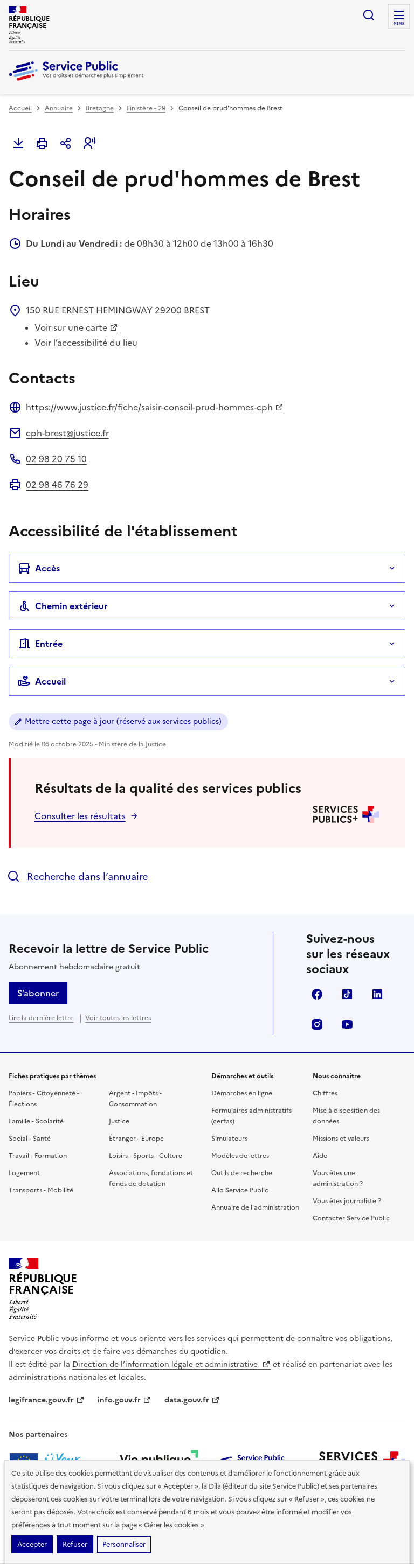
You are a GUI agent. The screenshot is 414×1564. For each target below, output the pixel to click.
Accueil (20, 108)
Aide (320, 1156)
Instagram (317, 1024)
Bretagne (100, 108)
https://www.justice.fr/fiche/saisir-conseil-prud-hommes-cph (155, 407)
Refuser (75, 1544)
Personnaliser (124, 1544)
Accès (39, 568)
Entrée (40, 643)
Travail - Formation (38, 1156)
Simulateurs (229, 1138)
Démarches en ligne (241, 1093)
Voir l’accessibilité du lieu (85, 342)
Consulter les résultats (80, 815)
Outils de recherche (241, 1173)
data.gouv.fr (192, 1400)
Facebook (317, 994)
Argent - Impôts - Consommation (135, 1098)
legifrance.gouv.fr (47, 1400)
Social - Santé (30, 1138)
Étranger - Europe (136, 1138)
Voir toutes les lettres (118, 1018)
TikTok (347, 994)
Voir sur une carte (76, 327)
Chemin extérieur (63, 605)
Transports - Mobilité (41, 1190)
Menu (399, 23)
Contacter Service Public (351, 1218)
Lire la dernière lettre (41, 1018)
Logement (24, 1173)
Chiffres (325, 1093)
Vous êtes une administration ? (338, 1178)
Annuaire (59, 108)
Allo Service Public (239, 1190)
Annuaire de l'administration (255, 1207)
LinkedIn (377, 994)
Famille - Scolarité (36, 1121)
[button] (89, 143)
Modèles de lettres (240, 1156)
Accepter (32, 1544)
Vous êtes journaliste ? (347, 1201)
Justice (119, 1121)
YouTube (347, 1024)
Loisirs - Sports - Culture (145, 1156)
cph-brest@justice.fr (67, 433)
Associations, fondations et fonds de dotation (151, 1178)
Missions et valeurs (341, 1138)
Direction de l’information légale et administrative (171, 1364)
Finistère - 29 (146, 108)
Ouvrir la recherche (369, 15)
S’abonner (38, 993)
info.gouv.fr (124, 1400)
